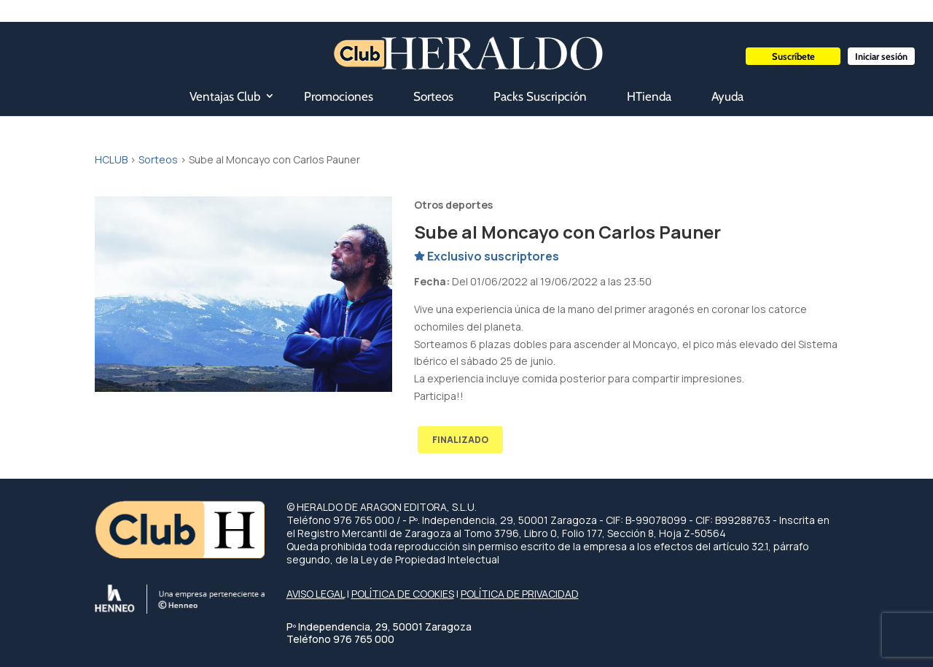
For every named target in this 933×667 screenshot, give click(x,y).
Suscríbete (793, 56)
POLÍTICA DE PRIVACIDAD (520, 594)
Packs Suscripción (540, 96)
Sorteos (433, 96)
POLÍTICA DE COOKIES (402, 594)
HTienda (649, 96)
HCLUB (111, 159)
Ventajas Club (225, 96)
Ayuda (727, 96)
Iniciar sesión (881, 56)
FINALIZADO (460, 439)
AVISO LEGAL (315, 594)
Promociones (338, 96)
